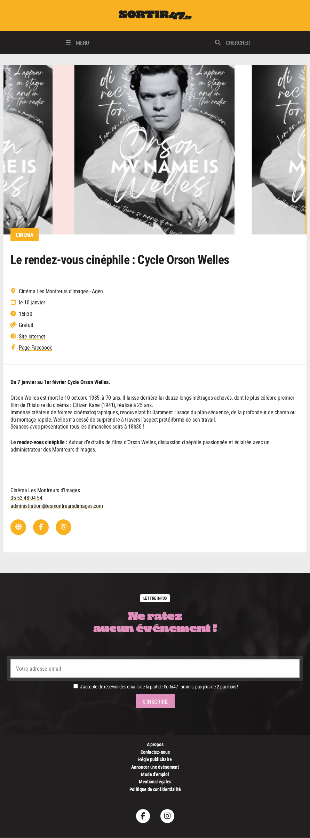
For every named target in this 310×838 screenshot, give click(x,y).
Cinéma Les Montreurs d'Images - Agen (61, 291)
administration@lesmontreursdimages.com (56, 506)
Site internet (32, 336)
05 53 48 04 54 (26, 498)
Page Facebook (35, 348)
